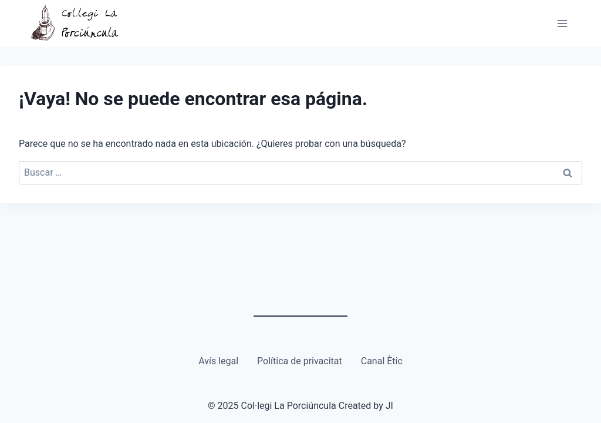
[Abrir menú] (562, 23)
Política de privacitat (299, 361)
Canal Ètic (382, 361)
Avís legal (218, 361)
